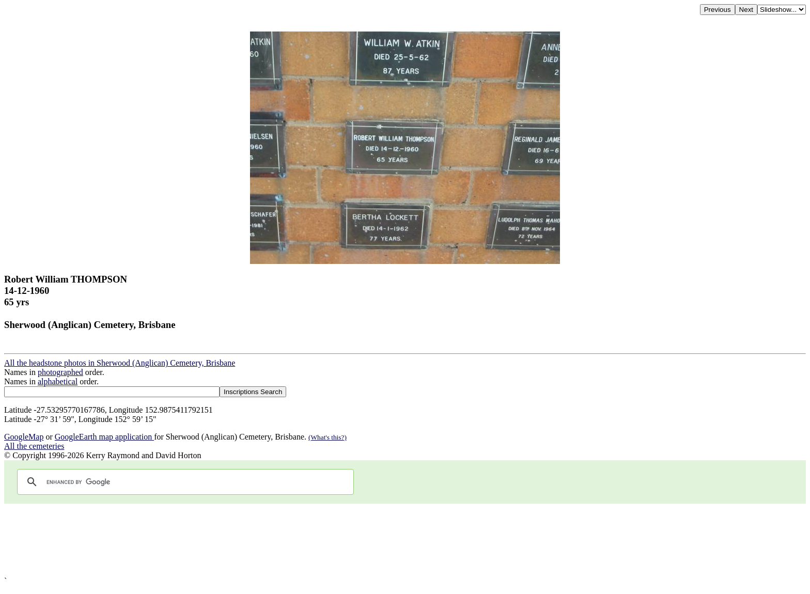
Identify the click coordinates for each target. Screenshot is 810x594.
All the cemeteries (34, 446)
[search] (183, 482)
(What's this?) (327, 437)
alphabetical (57, 381)
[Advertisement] (314, 540)
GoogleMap (23, 436)
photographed (60, 372)
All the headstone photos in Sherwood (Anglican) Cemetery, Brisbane (119, 362)
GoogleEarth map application (104, 436)
